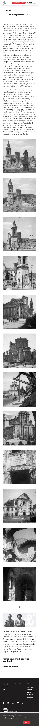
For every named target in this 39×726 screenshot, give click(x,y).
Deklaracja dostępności (30, 686)
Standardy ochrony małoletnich (30, 696)
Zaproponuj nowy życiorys (10, 666)
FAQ (4, 689)
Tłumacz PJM (18, 684)
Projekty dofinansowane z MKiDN (31, 691)
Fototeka (8, 10)
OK (26, 722)
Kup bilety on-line (19, 2)
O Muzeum (30, 684)
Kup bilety (5, 686)
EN (30, 3)
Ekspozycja (5, 684)
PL (28, 3)
